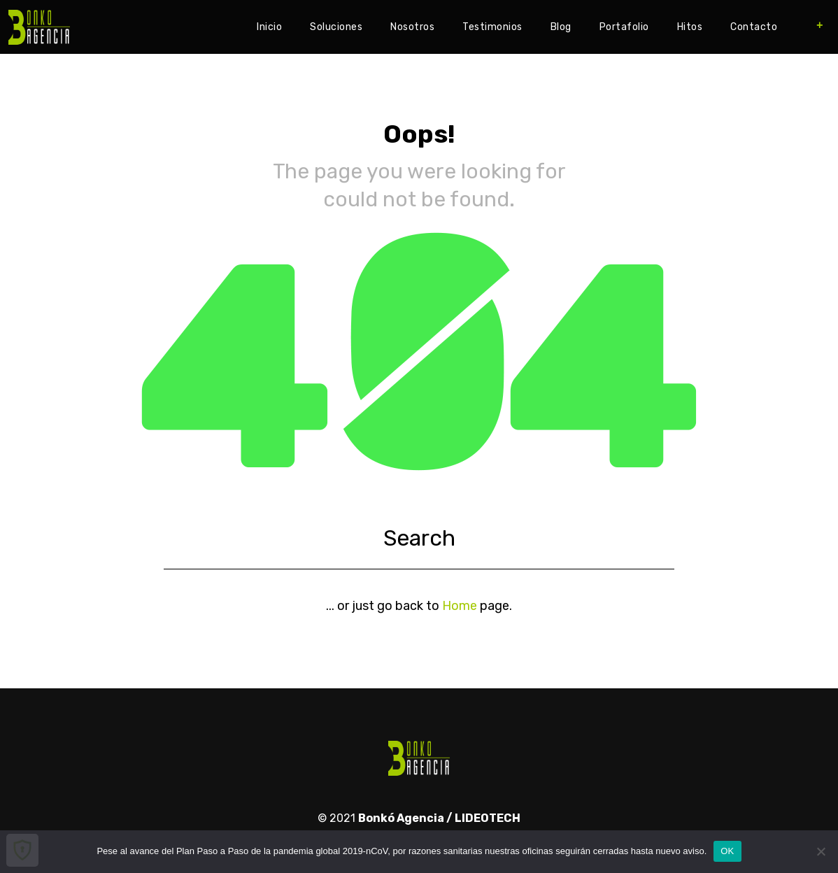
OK (727, 851)
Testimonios (492, 27)
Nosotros (412, 27)
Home (459, 605)
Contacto (753, 27)
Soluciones (336, 27)
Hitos (690, 27)
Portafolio (624, 27)
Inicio (269, 27)
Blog (561, 27)
